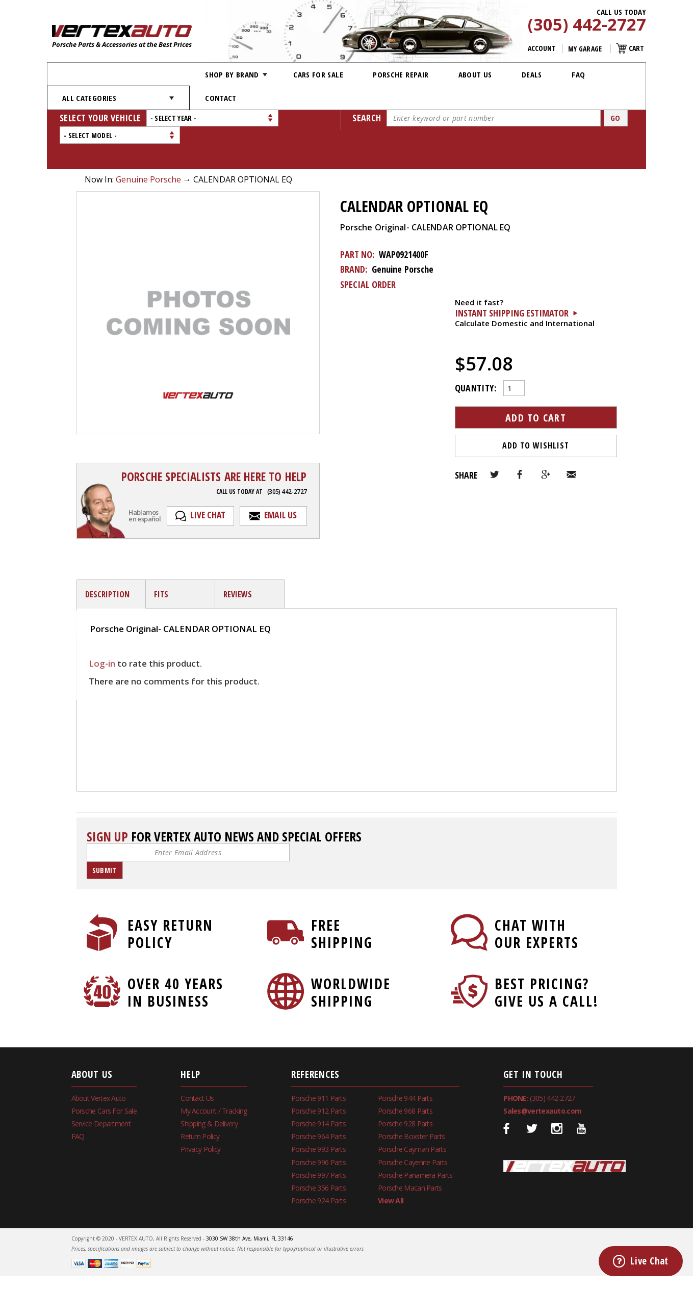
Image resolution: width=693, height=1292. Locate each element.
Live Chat (207, 480)
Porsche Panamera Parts (415, 1140)
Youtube (582, 1094)
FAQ (578, 74)
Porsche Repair (400, 74)
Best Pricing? (533, 957)
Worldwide (349, 957)
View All (390, 1166)
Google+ (545, 439)
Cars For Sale (318, 74)
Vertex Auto (564, 1131)
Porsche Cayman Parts (412, 1114)
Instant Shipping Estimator (512, 278)
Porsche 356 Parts (318, 1153)
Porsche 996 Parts (318, 1127)
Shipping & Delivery (209, 1089)
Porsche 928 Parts (405, 1089)
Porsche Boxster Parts (411, 1101)
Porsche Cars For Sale (104, 1076)
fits (161, 559)
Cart (636, 48)
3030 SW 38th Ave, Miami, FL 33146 (249, 1203)
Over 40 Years (166, 957)
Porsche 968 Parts (405, 1076)
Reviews (237, 559)
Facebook (520, 439)
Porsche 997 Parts (318, 1140)
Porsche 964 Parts (318, 1101)
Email (571, 439)
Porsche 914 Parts (318, 1089)
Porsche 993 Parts (318, 1114)
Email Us (280, 480)
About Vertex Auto (98, 1063)
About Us (475, 74)
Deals (532, 74)
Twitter (494, 439)
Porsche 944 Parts (405, 1063)
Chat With (533, 899)
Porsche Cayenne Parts (412, 1127)
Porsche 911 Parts (318, 1063)
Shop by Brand (232, 74)
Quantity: (475, 352)
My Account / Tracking (214, 1076)
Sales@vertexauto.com (542, 1076)
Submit (104, 835)
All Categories (89, 98)
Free (349, 899)
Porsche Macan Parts (410, 1153)
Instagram (557, 1094)
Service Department (101, 1089)
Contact (220, 98)
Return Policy (200, 1101)
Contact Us (197, 1063)
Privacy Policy (200, 1114)
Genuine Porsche (148, 144)
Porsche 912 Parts (318, 1076)
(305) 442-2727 (587, 25)
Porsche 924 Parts (318, 1166)
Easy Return (166, 899)
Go (615, 118)
